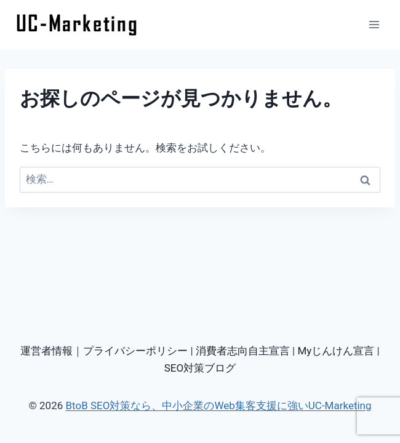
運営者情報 (46, 351)
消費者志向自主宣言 (243, 351)
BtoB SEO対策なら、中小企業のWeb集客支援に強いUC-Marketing (218, 405)
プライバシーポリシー (135, 351)
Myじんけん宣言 (335, 351)
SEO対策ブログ (200, 368)
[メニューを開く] (373, 24)
